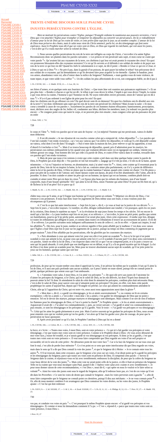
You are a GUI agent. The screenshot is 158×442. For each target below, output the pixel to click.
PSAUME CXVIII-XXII (12, 82)
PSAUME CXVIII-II (11, 27)
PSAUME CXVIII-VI (11, 38)
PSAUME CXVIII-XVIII (13, 71)
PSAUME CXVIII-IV (11, 33)
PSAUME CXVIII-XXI (12, 79)
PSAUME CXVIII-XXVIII (14, 98)
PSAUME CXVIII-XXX (13, 103)
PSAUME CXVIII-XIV (12, 60)
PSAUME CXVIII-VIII (12, 44)
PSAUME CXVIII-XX (12, 76)
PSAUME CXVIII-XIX (12, 74)
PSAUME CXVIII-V (11, 35)
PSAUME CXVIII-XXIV (13, 87)
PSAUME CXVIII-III (11, 30)
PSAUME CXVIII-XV (12, 63)
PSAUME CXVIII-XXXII (13, 109)
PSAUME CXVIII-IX (11, 46)
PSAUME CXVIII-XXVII (13, 95)
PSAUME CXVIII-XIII (12, 57)
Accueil (5, 19)
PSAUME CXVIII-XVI (12, 65)
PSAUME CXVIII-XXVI (13, 93)
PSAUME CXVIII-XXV (13, 90)
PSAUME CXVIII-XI (11, 52)
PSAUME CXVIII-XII (12, 54)
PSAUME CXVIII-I (11, 25)
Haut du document (93, 422)
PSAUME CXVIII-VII (12, 41)
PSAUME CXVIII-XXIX (13, 101)
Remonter (6, 22)
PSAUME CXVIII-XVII (12, 68)
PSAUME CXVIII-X (11, 49)
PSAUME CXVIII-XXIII (13, 84)
